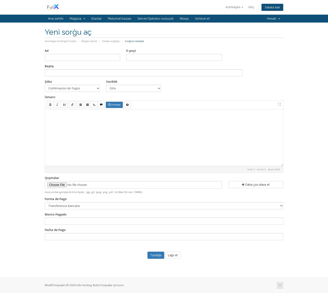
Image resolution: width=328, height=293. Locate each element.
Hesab (273, 18)
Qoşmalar (52, 178)
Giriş (251, 7)
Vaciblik (111, 82)
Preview (114, 105)
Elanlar (96, 18)
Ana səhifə (55, 18)
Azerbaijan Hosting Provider (61, 41)
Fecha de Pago (55, 230)
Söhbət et (202, 18)
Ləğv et (173, 255)
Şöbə (48, 82)
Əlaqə (184, 18)
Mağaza (77, 18)
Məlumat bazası (119, 18)
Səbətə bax (272, 7)
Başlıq (49, 66)
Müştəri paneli (89, 41)
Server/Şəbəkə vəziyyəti (155, 18)
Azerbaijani (234, 7)
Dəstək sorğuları (111, 41)
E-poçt (131, 51)
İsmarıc (50, 97)
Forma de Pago (56, 199)
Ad (47, 51)
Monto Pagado (56, 214)
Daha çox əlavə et (256, 184)
